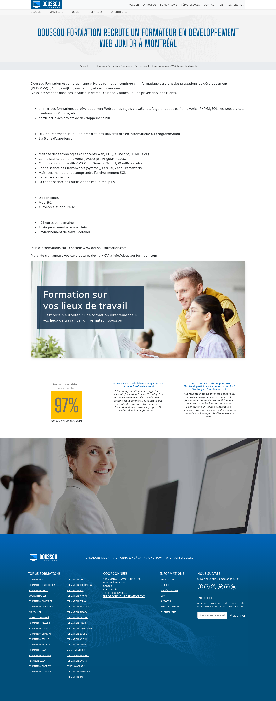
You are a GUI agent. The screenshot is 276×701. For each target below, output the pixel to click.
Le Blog (165, 585)
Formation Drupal (77, 596)
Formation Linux (76, 623)
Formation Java (37, 650)
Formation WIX (75, 590)
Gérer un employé (39, 617)
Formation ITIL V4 (76, 601)
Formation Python (39, 644)
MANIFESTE (56, 12)
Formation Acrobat (40, 655)
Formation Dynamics (41, 671)
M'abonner (237, 615)
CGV (163, 596)
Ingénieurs (95, 12)
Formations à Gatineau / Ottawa (140, 557)
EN (221, 4)
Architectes (119, 12)
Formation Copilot (40, 666)
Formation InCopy (77, 612)
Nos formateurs (170, 606)
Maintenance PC (76, 650)
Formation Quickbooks (42, 585)
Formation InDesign (78, 606)
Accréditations (169, 590)
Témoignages (190, 4)
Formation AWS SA (77, 660)
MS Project (35, 612)
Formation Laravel (77, 617)
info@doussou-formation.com (124, 596)
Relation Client (38, 660)
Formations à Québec (179, 557)
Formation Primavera (79, 671)
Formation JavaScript (41, 606)
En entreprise (168, 612)
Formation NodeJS (77, 633)
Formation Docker (77, 639)
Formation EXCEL (38, 590)
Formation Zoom (38, 628)
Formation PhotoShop (79, 628)
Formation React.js (40, 623)
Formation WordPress (79, 585)
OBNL (75, 12)
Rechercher (235, 4)
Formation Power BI (40, 601)
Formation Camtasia (78, 644)
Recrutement (168, 579)
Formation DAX (75, 677)
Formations (168, 4)
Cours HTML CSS (37, 596)
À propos (149, 4)
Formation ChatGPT (40, 633)
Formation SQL (37, 579)
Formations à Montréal (101, 557)
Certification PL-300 (78, 655)
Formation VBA (75, 579)
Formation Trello (39, 639)
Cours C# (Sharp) (76, 666)
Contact (210, 4)
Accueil (134, 4)
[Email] (212, 615)
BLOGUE (36, 12)
